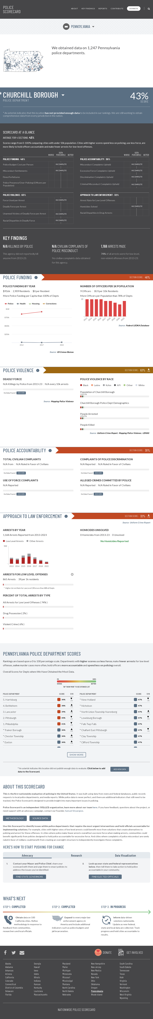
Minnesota (67, 973)
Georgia (37, 963)
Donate (134, 8)
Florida (8, 994)
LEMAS (146, 433)
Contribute (117, 8)
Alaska (8, 963)
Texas (122, 973)
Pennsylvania (76, 26)
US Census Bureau (65, 352)
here (95, 807)
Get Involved (135, 952)
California (9, 977)
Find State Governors (29, 876)
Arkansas (9, 970)
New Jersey (96, 966)
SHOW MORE (76, 755)
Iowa (36, 970)
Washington (125, 987)
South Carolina (126, 963)
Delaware (9, 990)
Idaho (36, 973)
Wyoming (124, 997)
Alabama (9, 966)
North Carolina (68, 987)
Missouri (66, 977)
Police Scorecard (12, 9)
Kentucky (38, 987)
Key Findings (88, 8)
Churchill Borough (30, 94)
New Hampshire (98, 963)
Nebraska (66, 994)
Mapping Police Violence (62, 401)
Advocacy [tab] (27, 855)
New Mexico (96, 970)
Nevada (94, 973)
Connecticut (10, 984)
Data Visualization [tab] (125, 855)
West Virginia (125, 994)
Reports (103, 8)
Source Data (40, 818)
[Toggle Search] (149, 8)
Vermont (123, 984)
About (74, 8)
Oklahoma (95, 984)
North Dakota (68, 990)
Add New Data (120, 769)
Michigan (66, 970)
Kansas (37, 984)
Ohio (93, 980)
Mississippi (67, 980)
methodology (15, 818)
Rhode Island (96, 994)
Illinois (37, 977)
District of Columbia (14, 987)
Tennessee (124, 970)
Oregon (94, 987)
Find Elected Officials (105, 876)
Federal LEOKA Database (137, 325)
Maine (65, 966)
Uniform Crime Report (107, 433)
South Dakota (125, 966)
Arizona (8, 973)
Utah (122, 977)
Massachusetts (40, 994)
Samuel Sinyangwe (74, 810)
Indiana (37, 980)
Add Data (21, 393)
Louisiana (38, 990)
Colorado (9, 980)
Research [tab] (76, 855)
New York (95, 977)
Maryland (66, 963)
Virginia (123, 980)
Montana (66, 984)
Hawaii (37, 966)
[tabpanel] (76, 870)
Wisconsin (124, 990)
